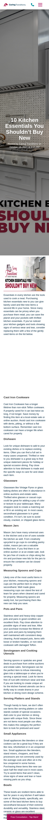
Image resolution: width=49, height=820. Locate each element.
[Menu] (40, 4)
